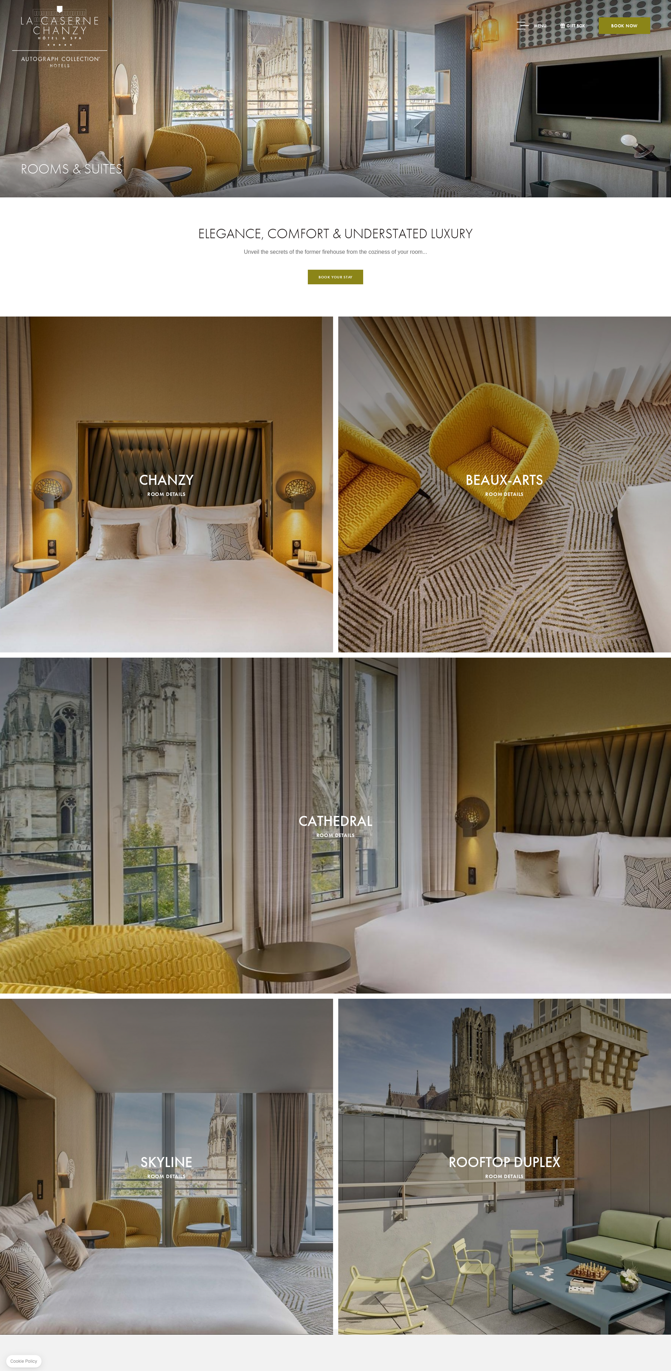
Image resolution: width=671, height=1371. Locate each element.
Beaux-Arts (504, 720)
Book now (625, 26)
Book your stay (335, 323)
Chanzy (166, 720)
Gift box (576, 26)
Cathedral (335, 1061)
